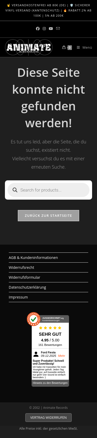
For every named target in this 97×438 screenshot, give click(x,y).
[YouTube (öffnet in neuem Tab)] (51, 28)
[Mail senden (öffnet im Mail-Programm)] (58, 28)
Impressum (18, 297)
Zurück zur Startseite (48, 215)
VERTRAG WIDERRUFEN (48, 417)
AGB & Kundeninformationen (33, 257)
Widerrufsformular (24, 277)
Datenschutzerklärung (27, 287)
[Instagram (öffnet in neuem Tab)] (44, 28)
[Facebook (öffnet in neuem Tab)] (38, 28)
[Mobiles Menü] (82, 47)
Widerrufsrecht (21, 267)
